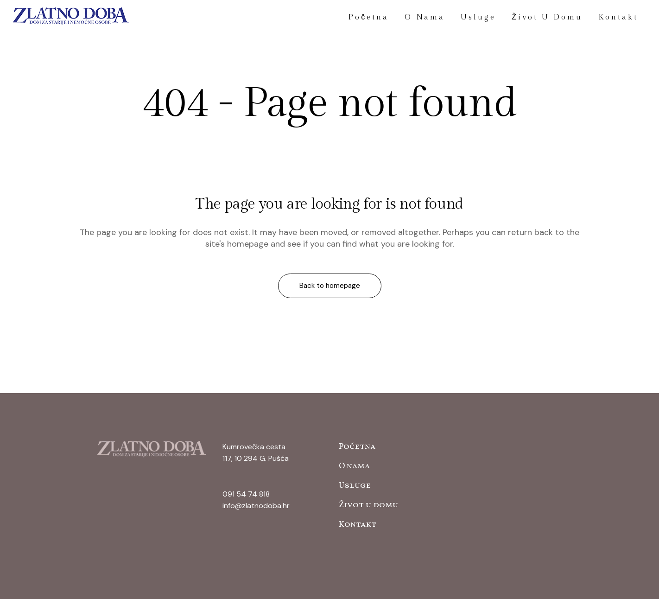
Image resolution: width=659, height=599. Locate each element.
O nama (354, 466)
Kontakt (357, 524)
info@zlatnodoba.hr (256, 505)
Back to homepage (329, 285)
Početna (357, 446)
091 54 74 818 (246, 494)
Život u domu (368, 505)
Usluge (355, 485)
